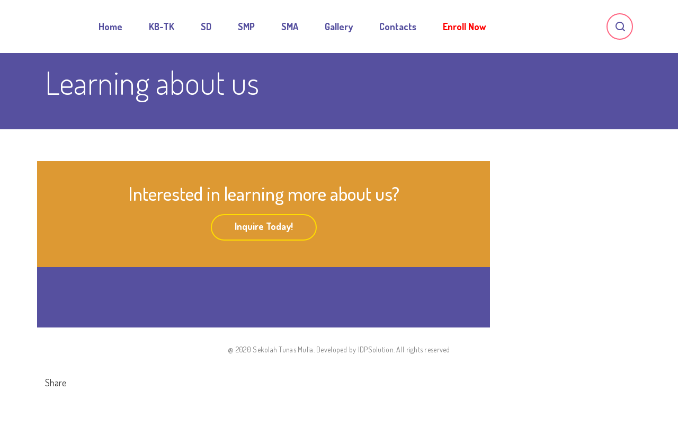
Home (110, 26)
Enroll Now (464, 26)
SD (206, 26)
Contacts (397, 26)
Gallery (339, 26)
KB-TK (161, 26)
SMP (246, 26)
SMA (289, 26)
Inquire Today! (264, 226)
